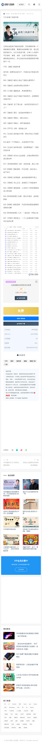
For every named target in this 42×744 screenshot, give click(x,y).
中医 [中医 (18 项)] (5, 710)
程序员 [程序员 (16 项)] (28, 720)
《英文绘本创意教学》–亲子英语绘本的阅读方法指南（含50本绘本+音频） (27, 646)
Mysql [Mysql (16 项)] (35, 704)
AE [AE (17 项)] (5, 704)
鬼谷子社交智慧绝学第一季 (30, 493)
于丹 (6, 361)
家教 (25, 361)
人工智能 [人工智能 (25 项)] (18, 710)
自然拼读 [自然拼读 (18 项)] (25, 724)
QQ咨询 (21, 355)
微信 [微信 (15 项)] (16, 714)
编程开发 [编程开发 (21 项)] (6, 724)
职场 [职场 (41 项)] (13, 724)
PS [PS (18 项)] (26, 707)
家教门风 (33, 361)
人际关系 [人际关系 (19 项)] (26, 710)
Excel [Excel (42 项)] (25, 704)
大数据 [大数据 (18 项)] (6, 714)
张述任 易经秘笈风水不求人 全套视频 (11, 512)
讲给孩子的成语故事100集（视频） (30, 530)
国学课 (18, 361)
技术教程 (14, 13)
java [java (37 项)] (30, 704)
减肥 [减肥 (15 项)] (32, 710)
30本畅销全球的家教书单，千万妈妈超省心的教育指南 (11, 494)
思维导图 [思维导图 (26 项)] (28, 714)
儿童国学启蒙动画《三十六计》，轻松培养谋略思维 (11, 549)
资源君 (6, 14)
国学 (12, 361)
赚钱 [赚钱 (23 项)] (20, 727)
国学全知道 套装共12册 (30, 512)
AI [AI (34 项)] (9, 704)
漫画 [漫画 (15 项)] (16, 720)
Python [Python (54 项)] (32, 707)
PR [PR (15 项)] (22, 707)
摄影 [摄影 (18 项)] (10, 717)
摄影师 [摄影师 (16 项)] (16, 717)
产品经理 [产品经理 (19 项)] (11, 710)
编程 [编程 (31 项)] (33, 720)
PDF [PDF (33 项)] (5, 707)
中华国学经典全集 (9, 529)
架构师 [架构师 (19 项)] (6, 720)
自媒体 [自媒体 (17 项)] (18, 724)
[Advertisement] (21, 424)
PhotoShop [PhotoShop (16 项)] (12, 707)
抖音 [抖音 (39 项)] (5, 717)
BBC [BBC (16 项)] (20, 704)
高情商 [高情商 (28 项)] (25, 727)
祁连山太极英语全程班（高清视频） (31, 463)
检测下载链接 (21, 318)
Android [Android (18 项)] (14, 704)
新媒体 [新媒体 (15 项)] (35, 717)
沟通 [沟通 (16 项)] (11, 720)
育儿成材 (21, 13)
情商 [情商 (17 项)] (34, 714)
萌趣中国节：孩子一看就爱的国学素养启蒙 (30, 548)
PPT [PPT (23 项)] (18, 707)
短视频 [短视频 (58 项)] (22, 720)
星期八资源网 (10, 398)
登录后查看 (21, 298)
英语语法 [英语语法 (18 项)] (14, 727)
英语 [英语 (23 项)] (31, 724)
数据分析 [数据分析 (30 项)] (22, 717)
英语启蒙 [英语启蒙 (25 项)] (6, 727)
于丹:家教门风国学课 (21, 398)
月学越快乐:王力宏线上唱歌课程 (11, 463)
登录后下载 (21, 323)
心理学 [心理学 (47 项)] (22, 714)
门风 (6, 364)
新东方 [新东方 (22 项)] (29, 717)
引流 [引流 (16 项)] (11, 714)
